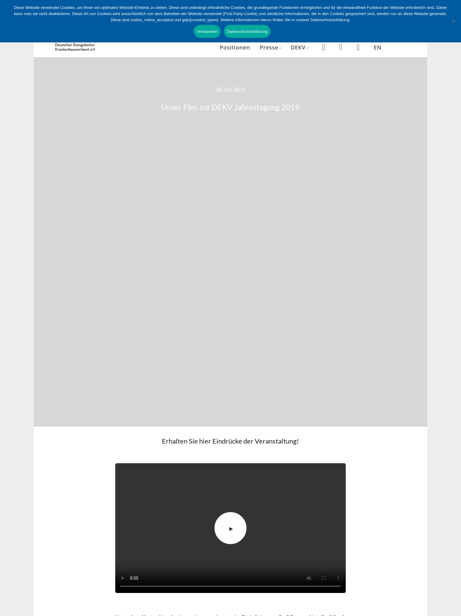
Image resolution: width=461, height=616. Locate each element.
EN (378, 47)
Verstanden (207, 31)
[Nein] (453, 21)
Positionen (235, 47)
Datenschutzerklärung (247, 31)
